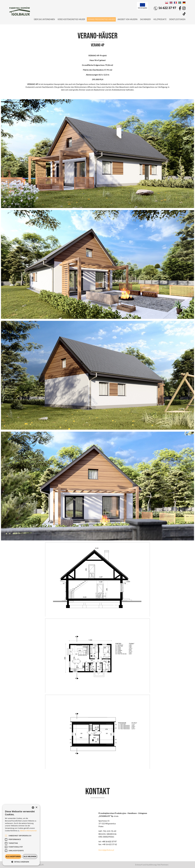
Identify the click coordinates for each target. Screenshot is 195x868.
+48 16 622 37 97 (109, 841)
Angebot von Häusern (127, 19)
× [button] (36, 807)
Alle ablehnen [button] (30, 856)
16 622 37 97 (164, 8)
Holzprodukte (159, 19)
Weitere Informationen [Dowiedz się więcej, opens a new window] (28, 831)
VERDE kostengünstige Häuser (71, 19)
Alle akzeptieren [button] (13, 856)
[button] (21, 862)
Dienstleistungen (177, 19)
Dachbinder (145, 19)
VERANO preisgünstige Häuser (101, 19)
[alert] (21, 835)
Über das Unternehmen (44, 19)
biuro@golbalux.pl (106, 850)
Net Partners (162, 864)
